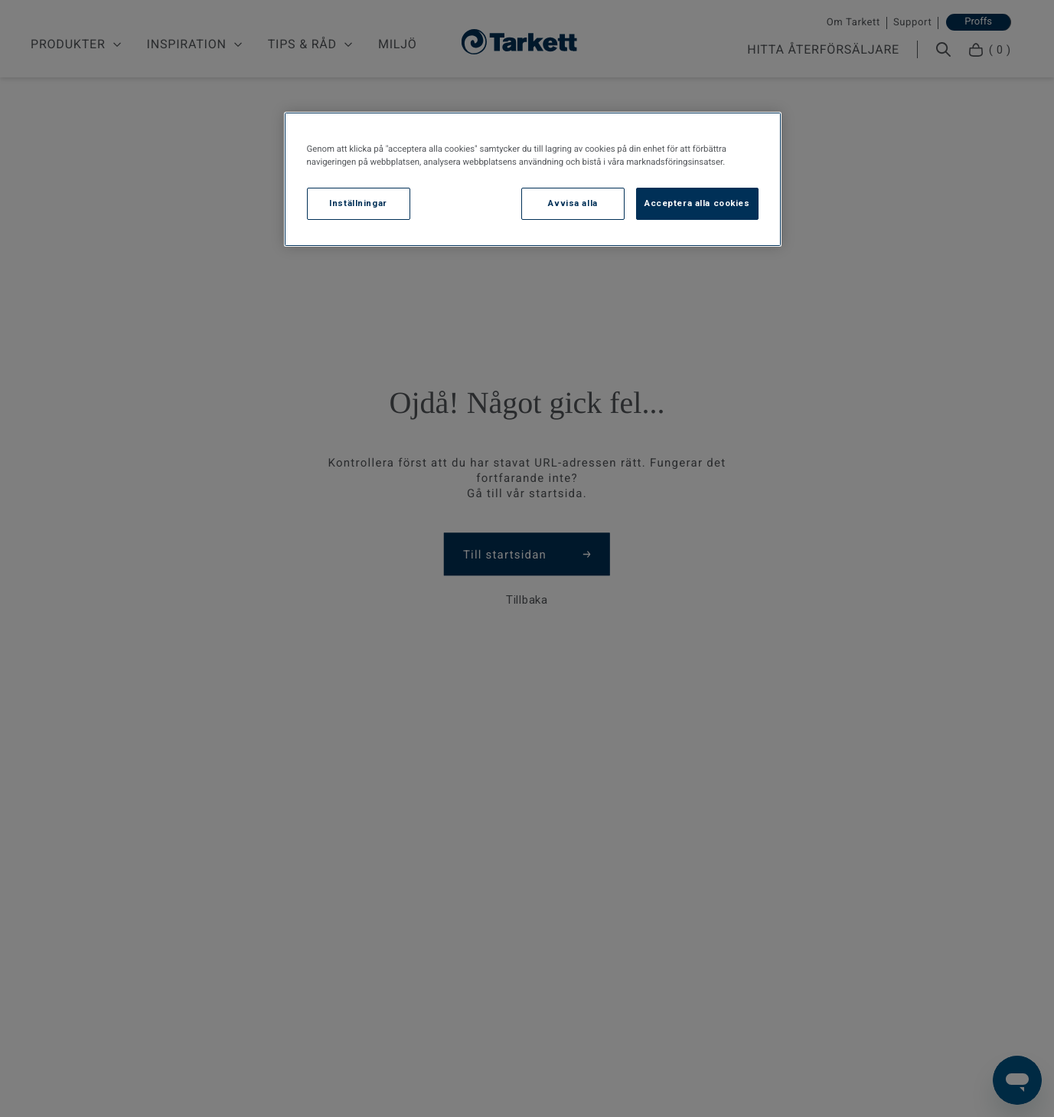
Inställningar (358, 203)
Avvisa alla (572, 203)
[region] (533, 179)
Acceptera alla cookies (697, 203)
